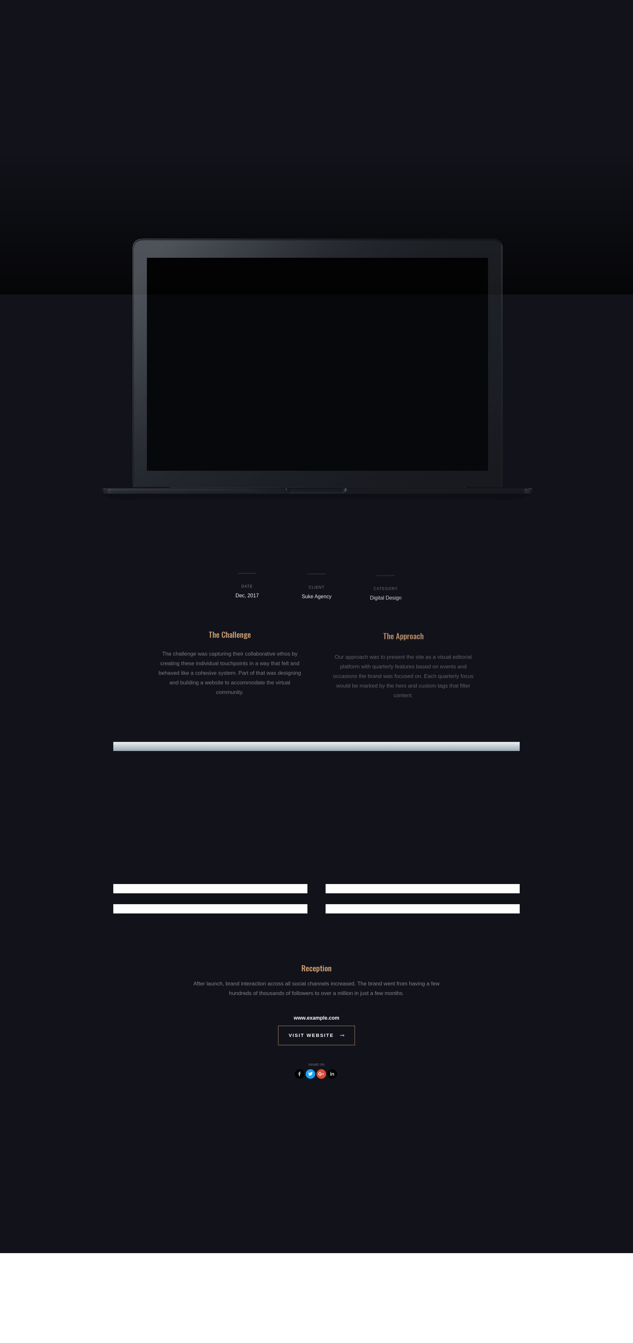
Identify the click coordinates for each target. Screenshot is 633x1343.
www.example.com (317, 1018)
